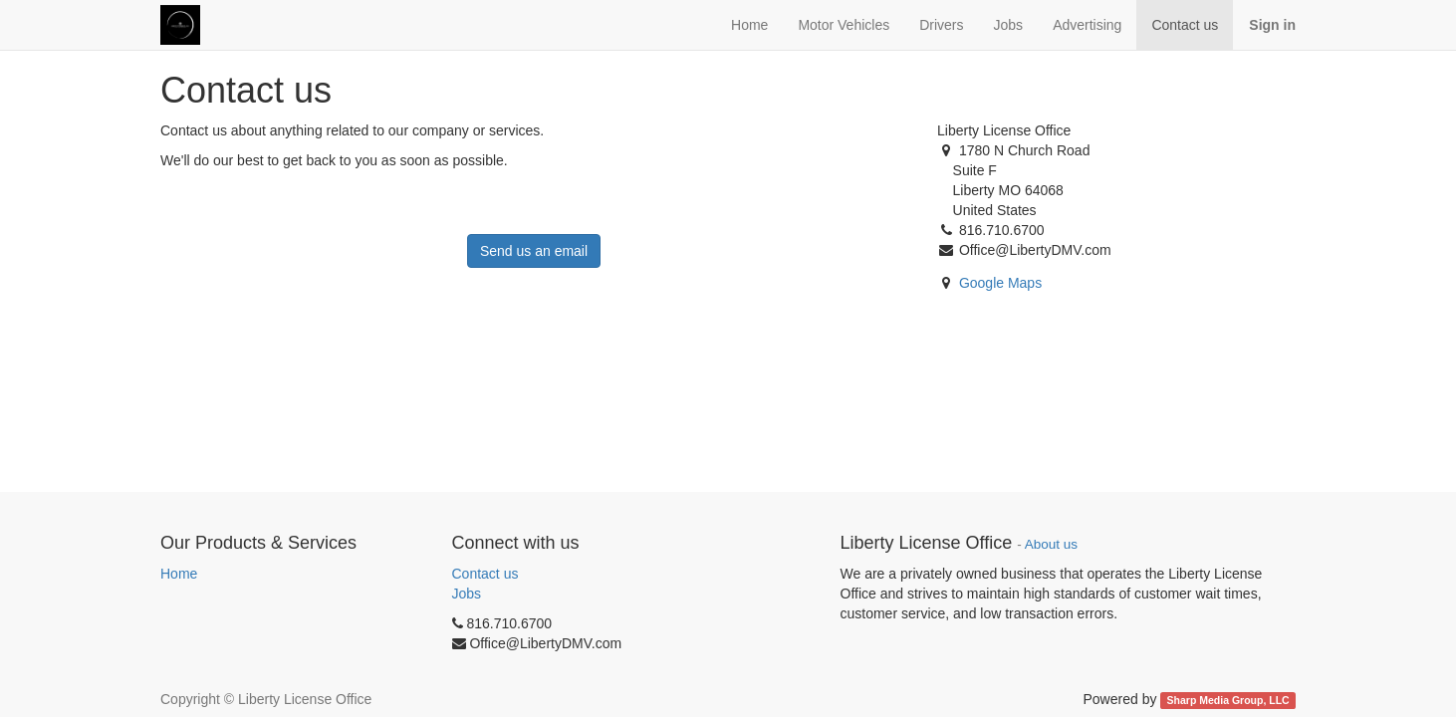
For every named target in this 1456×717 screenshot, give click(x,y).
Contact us (485, 574)
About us (1051, 544)
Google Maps (1000, 283)
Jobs (467, 593)
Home (178, 574)
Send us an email (534, 251)
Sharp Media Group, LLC (1228, 700)
